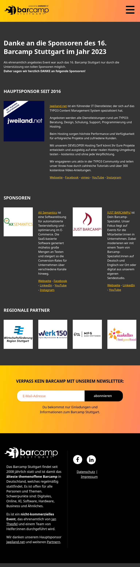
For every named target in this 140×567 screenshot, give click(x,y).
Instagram (112, 177)
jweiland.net (58, 106)
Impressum (89, 476)
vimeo (84, 177)
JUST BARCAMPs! (118, 212)
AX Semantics (47, 212)
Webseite (56, 177)
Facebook (71, 177)
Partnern (13, 546)
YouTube (97, 177)
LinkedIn (46, 285)
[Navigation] (130, 9)
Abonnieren (103, 395)
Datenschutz (85, 471)
